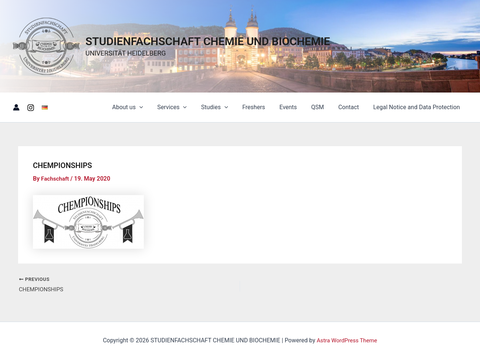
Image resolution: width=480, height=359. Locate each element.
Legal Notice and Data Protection (418, 107)
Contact (352, 107)
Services (188, 107)
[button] (158, 107)
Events (296, 107)
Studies (227, 107)
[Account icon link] (16, 107)
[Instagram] (30, 107)
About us (146, 107)
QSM (323, 107)
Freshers (264, 107)
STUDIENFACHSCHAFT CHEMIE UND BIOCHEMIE (207, 41)
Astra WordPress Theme (347, 340)
